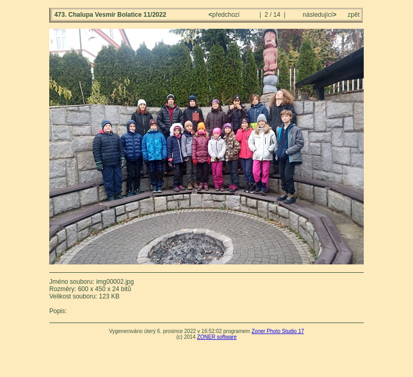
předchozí (225, 14)
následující (318, 14)
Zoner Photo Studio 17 (278, 331)
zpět (353, 14)
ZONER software (217, 337)
